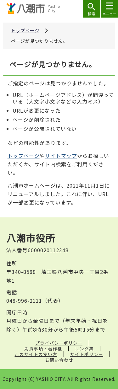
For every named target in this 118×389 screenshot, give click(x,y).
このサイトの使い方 (36, 354)
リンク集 (84, 348)
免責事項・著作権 (43, 348)
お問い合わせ (59, 360)
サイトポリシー (86, 354)
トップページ (25, 30)
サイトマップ (61, 155)
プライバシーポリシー (58, 343)
